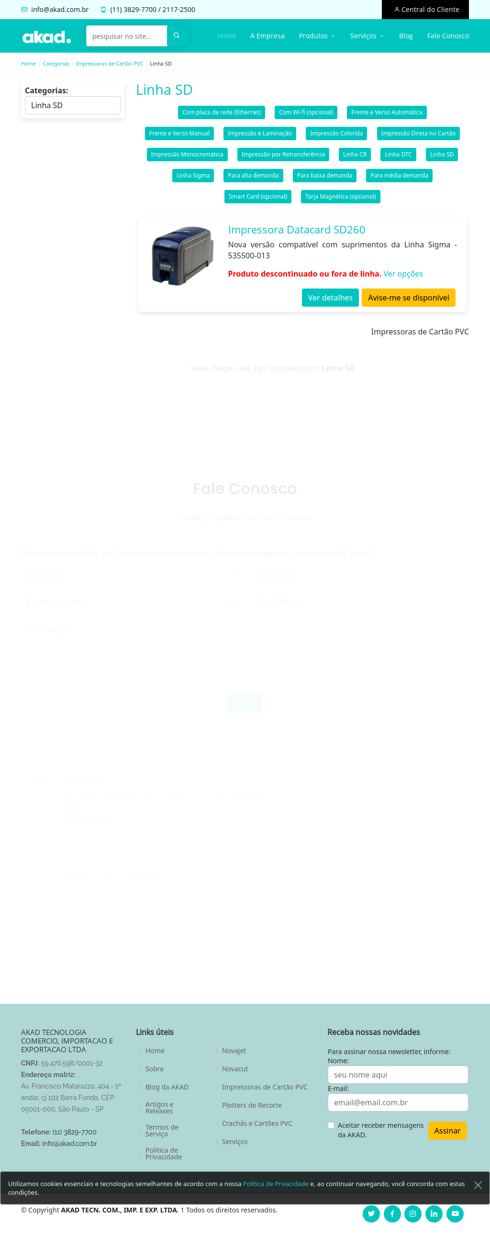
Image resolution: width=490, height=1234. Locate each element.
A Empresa (267, 35)
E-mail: (338, 1088)
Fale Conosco (448, 35)
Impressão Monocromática (187, 158)
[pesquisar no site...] (126, 35)
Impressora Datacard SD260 (297, 232)
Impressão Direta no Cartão (418, 137)
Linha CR (355, 158)
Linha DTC (398, 158)
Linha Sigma (193, 179)
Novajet (234, 1050)
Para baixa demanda (325, 179)
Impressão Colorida (336, 137)
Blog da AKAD (167, 1087)
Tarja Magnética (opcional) (340, 200)
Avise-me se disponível (408, 300)
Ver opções (403, 277)
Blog (406, 35)
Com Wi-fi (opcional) (306, 115)
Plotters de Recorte (252, 1105)
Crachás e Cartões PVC (257, 1123)
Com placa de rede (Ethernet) (221, 115)
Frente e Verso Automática (387, 115)
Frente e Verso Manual (179, 137)
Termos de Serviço (161, 1130)
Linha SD (442, 158)
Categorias (56, 63)
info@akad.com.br (60, 9)
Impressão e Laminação (260, 137)
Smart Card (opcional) (258, 200)
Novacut (235, 1069)
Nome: (338, 1060)
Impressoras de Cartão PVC (109, 63)
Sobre (154, 1069)
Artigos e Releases (159, 1107)
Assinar (447, 1130)
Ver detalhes (330, 300)
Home (226, 35)
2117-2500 (179, 9)
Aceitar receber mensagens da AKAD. (381, 1130)
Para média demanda (399, 179)
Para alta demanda (253, 179)
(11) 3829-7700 (75, 1132)
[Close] (478, 1200)
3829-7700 (139, 9)
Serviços (235, 1141)
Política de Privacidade (276, 1199)
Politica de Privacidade (163, 1153)
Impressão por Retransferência (283, 158)
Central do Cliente (429, 9)
